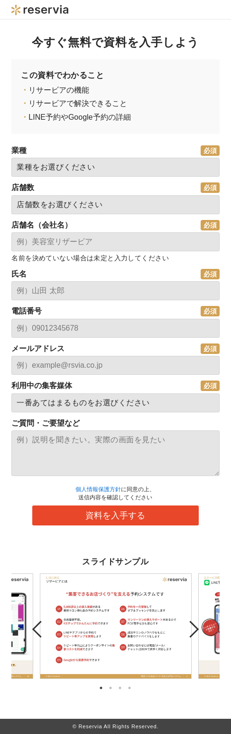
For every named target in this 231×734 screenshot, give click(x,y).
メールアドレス (38, 348)
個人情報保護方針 (98, 489)
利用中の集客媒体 (41, 385)
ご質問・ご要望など (45, 423)
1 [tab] (101, 688)
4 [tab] (129, 688)
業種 (19, 150)
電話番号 (26, 311)
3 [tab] (120, 688)
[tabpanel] (116, 626)
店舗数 (22, 187)
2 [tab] (110, 688)
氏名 (19, 274)
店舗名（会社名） (41, 225)
